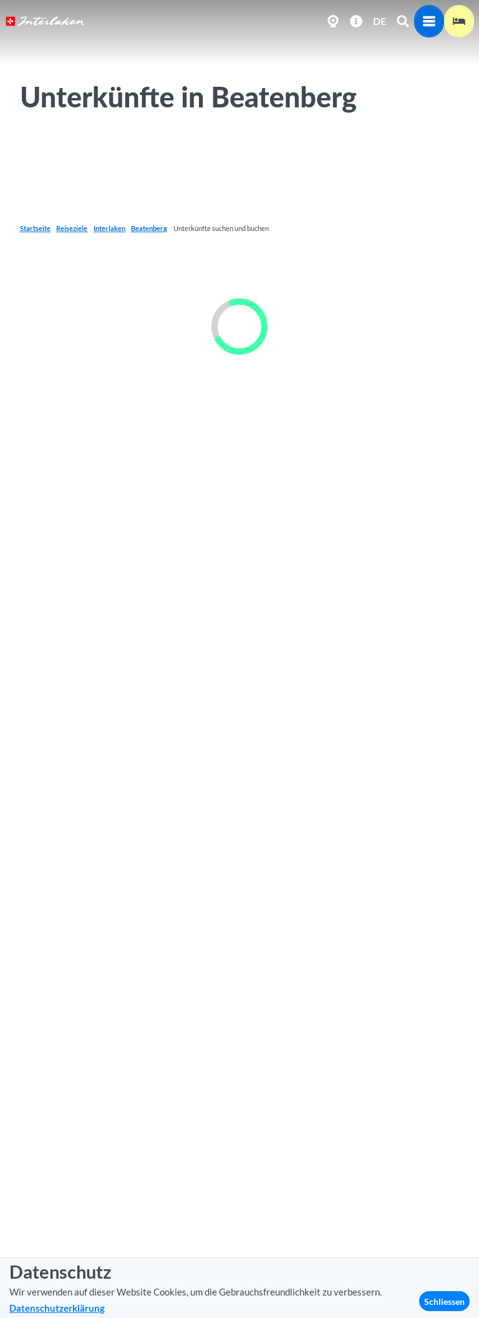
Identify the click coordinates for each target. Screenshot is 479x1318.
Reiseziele (71, 228)
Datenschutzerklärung (57, 1308)
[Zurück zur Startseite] (45, 21)
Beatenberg (149, 228)
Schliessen (444, 1301)
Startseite (35, 228)
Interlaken (109, 228)
